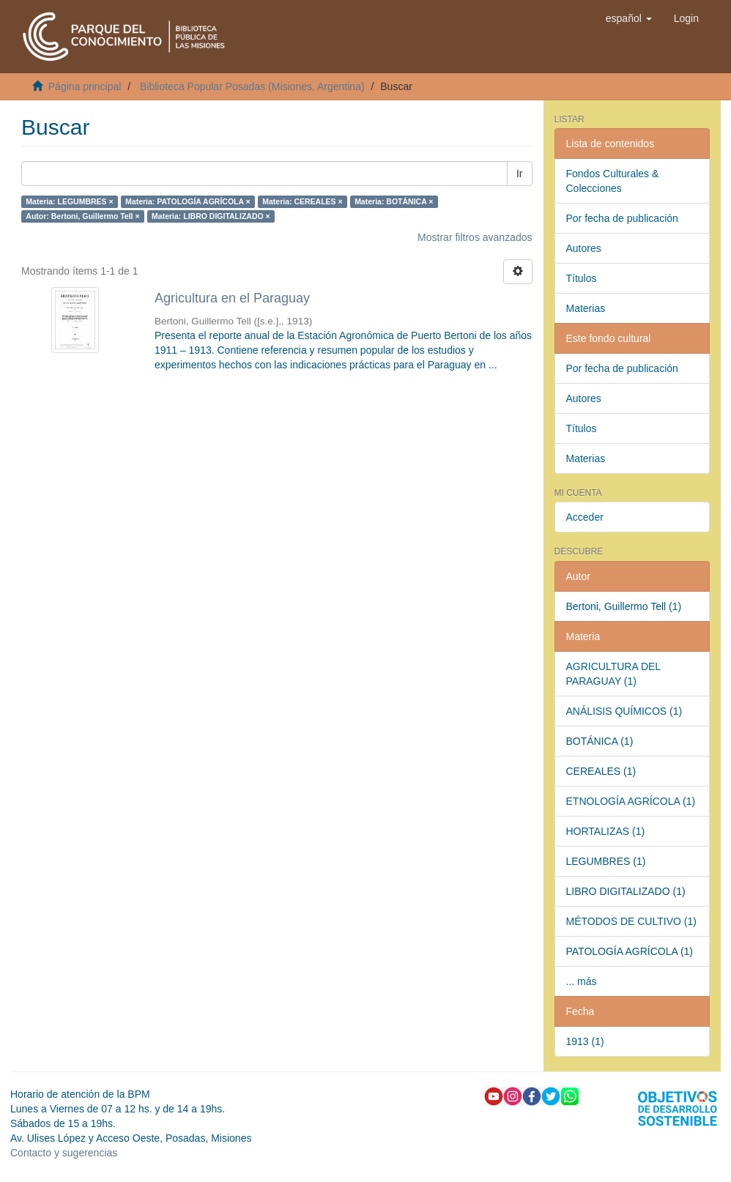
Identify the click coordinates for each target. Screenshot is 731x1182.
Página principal (85, 86)
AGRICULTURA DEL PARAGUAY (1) (613, 674)
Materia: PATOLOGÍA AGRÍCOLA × (188, 201)
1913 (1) (585, 1041)
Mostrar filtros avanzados (475, 237)
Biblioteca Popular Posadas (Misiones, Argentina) (252, 86)
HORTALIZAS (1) (605, 831)
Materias (586, 308)
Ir (519, 173)
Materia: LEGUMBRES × (69, 201)
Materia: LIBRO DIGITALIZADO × (211, 216)
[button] (629, 18)
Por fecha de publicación (622, 218)
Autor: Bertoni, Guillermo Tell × (82, 216)
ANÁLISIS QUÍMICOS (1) (624, 711)
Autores (583, 248)
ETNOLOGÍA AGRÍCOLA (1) (631, 801)
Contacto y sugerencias (63, 1153)
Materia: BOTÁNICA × (394, 201)
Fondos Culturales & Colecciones (612, 181)
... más (581, 981)
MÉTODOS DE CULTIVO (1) (631, 921)
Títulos (581, 278)
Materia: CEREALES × (302, 201)
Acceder (585, 517)
